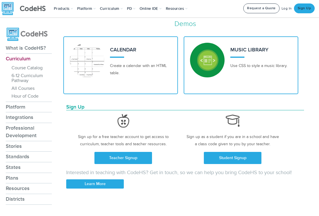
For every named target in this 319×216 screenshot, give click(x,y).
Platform (15, 107)
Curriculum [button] (111, 8)
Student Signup (232, 157)
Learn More (95, 183)
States (13, 167)
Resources (18, 188)
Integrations (19, 117)
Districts (15, 199)
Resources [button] (177, 8)
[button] (63, 8)
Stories (14, 146)
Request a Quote (261, 8)
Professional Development (21, 132)
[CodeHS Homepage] (26, 8)
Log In (287, 8)
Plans (12, 178)
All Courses (23, 88)
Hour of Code (25, 96)
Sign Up (304, 8)
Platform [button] (86, 8)
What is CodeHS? (26, 48)
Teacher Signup (123, 157)
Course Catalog (27, 68)
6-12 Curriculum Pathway (27, 78)
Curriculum (18, 58)
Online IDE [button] (151, 8)
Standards (17, 156)
